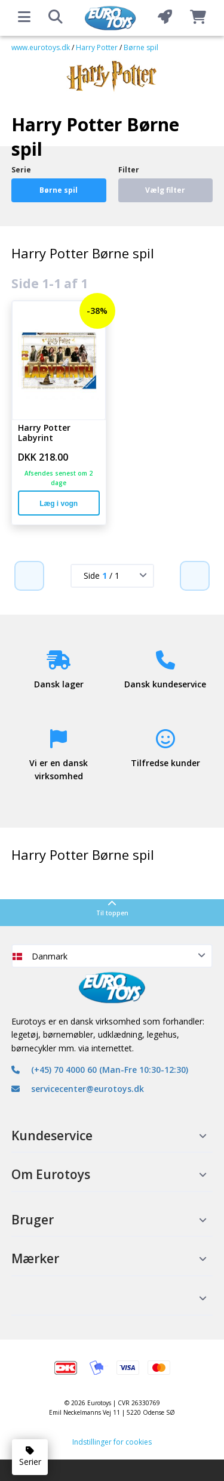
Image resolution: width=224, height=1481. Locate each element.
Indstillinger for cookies (112, 1442)
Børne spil (141, 47)
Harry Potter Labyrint (44, 433)
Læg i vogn (58, 503)
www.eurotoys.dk (40, 47)
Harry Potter (97, 47)
